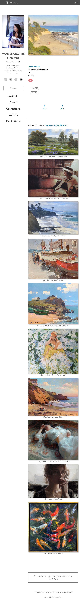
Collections (13, 108)
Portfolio (13, 96)
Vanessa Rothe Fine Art (56, 125)
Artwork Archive (57, 597)
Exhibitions (13, 121)
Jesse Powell (34, 66)
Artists (13, 115)
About (13, 102)
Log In (76, 2)
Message (13, 88)
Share (34, 93)
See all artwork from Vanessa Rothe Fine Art (53, 577)
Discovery (14, 2)
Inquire (35, 88)
